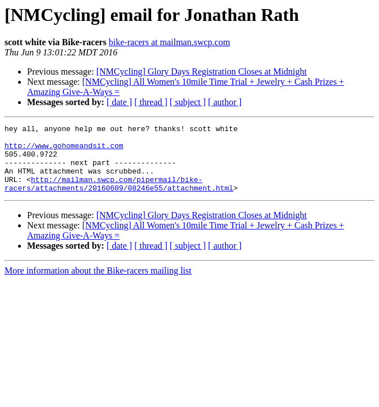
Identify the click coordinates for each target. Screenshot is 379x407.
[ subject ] (188, 102)
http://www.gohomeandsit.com (64, 150)
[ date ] (119, 102)
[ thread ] (151, 102)
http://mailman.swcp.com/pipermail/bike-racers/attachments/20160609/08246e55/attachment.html (119, 196)
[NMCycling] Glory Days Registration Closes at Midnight (201, 71)
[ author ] (225, 102)
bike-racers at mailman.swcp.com (169, 42)
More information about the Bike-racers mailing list (98, 284)
